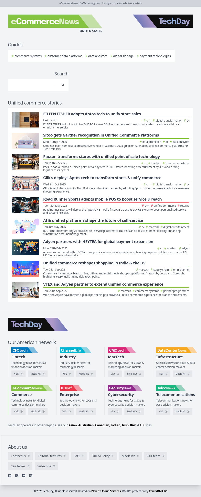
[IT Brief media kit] (86, 411)
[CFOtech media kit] (38, 373)
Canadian (102, 425)
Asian (73, 425)
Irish (125, 425)
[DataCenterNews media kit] (182, 373)
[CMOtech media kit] (134, 373)
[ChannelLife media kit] (86, 373)
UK (142, 425)
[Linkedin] (9, 475)
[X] (16, 475)
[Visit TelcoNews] (163, 411)
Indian (115, 425)
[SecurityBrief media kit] (134, 411)
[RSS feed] (30, 475)
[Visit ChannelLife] (67, 373)
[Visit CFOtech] (18, 373)
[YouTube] (23, 475)
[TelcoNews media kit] (182, 411)
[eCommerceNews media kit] (38, 411)
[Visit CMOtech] (115, 373)
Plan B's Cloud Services (106, 491)
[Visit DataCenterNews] (163, 373)
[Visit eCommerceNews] (18, 411)
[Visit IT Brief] (67, 411)
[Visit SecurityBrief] (115, 411)
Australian (86, 425)
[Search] (34, 85)
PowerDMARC (158, 491)
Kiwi (133, 425)
